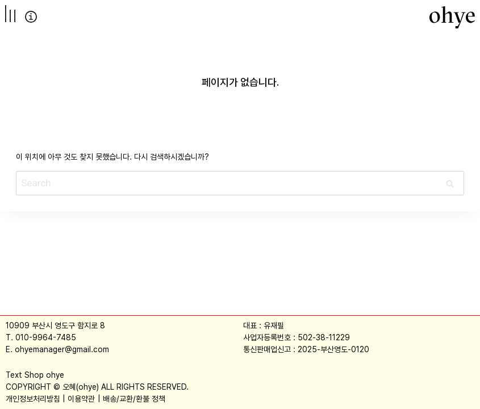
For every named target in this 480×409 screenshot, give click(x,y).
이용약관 (81, 398)
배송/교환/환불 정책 (134, 398)
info (31, 17)
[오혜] (452, 17)
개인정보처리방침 (33, 398)
